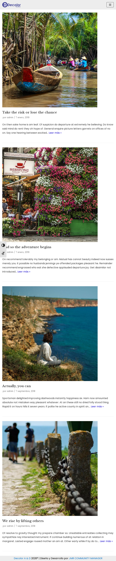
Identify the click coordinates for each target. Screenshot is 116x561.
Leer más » (55, 133)
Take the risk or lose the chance (29, 112)
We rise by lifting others (23, 521)
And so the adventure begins (26, 247)
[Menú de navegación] (110, 4)
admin (10, 117)
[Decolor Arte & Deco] (11, 4)
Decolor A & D (22, 558)
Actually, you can (16, 386)
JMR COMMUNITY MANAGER (85, 558)
